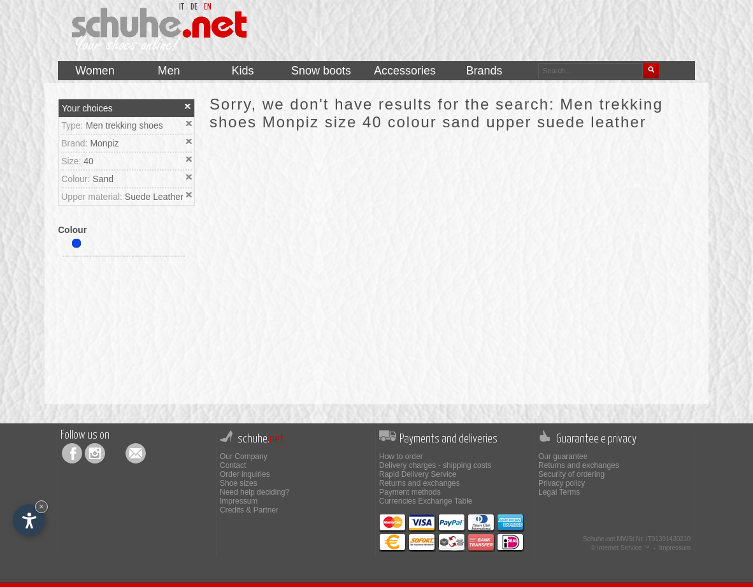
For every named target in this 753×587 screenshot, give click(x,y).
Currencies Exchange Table (426, 501)
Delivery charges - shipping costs (435, 465)
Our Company (244, 456)
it (181, 7)
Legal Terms (559, 492)
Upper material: (93, 197)
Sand (102, 179)
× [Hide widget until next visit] (41, 506)
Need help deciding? (254, 492)
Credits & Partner (249, 510)
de (193, 7)
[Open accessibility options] (29, 520)
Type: (73, 125)
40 (88, 161)
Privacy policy (561, 483)
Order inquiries (245, 474)
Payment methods (410, 492)
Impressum (238, 501)
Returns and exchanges (419, 483)
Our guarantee (562, 456)
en (208, 7)
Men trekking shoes (123, 125)
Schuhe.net (599, 538)
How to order (401, 456)
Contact (233, 465)
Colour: (76, 179)
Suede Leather (154, 197)
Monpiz (104, 143)
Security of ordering (571, 474)
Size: (72, 161)
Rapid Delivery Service (417, 474)
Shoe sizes (238, 483)
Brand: (75, 143)
